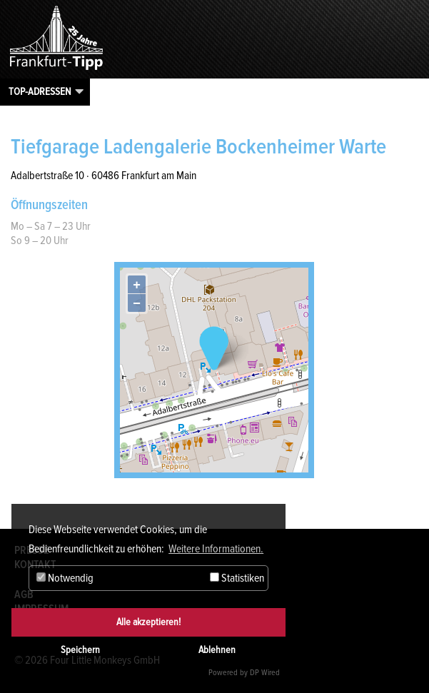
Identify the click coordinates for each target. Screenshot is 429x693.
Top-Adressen (40, 91)
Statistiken (237, 578)
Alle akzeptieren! (148, 622)
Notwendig (65, 578)
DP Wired (265, 672)
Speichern (80, 650)
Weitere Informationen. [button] (215, 549)
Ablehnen (217, 650)
